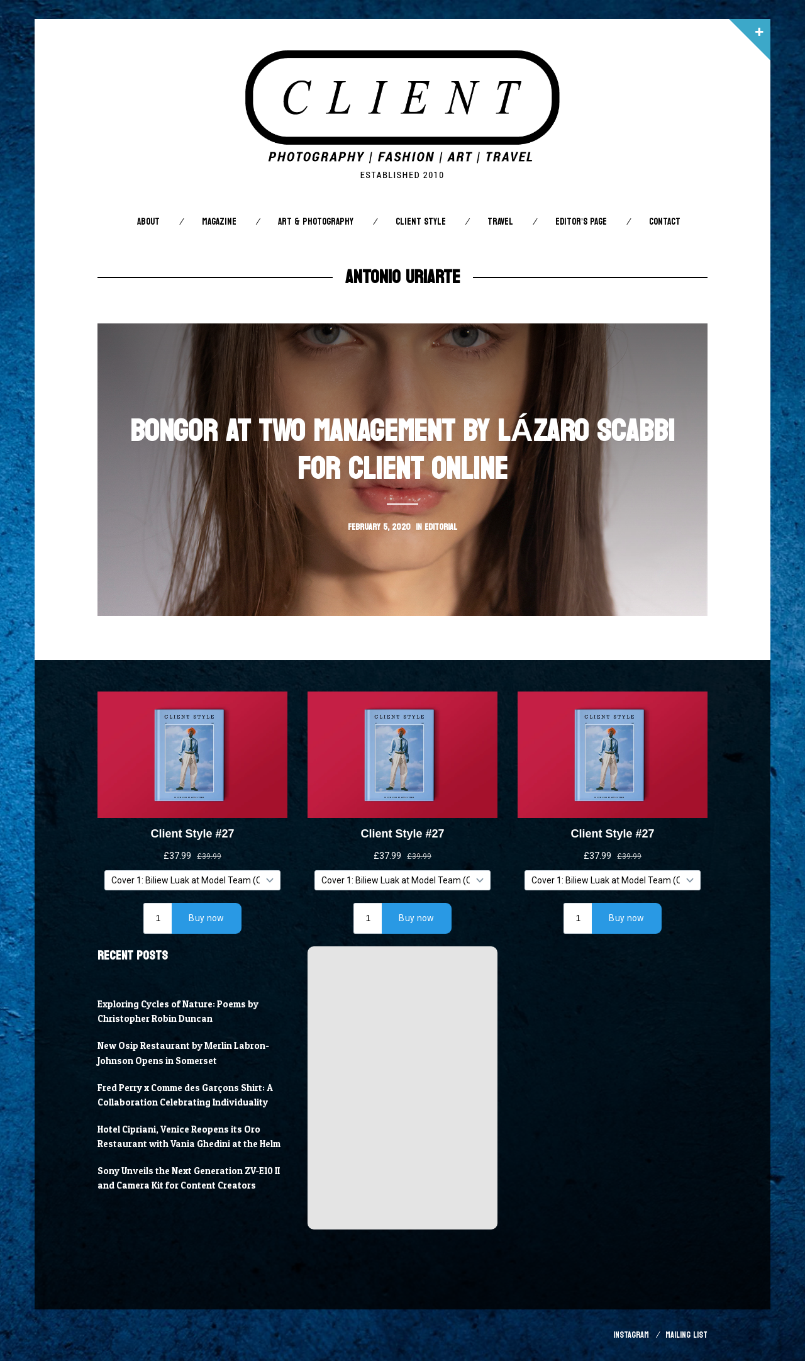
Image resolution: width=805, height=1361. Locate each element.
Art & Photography (315, 221)
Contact (664, 221)
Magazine (219, 221)
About (148, 221)
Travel (500, 221)
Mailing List (686, 1335)
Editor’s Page (581, 221)
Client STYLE (421, 221)
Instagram (631, 1335)
